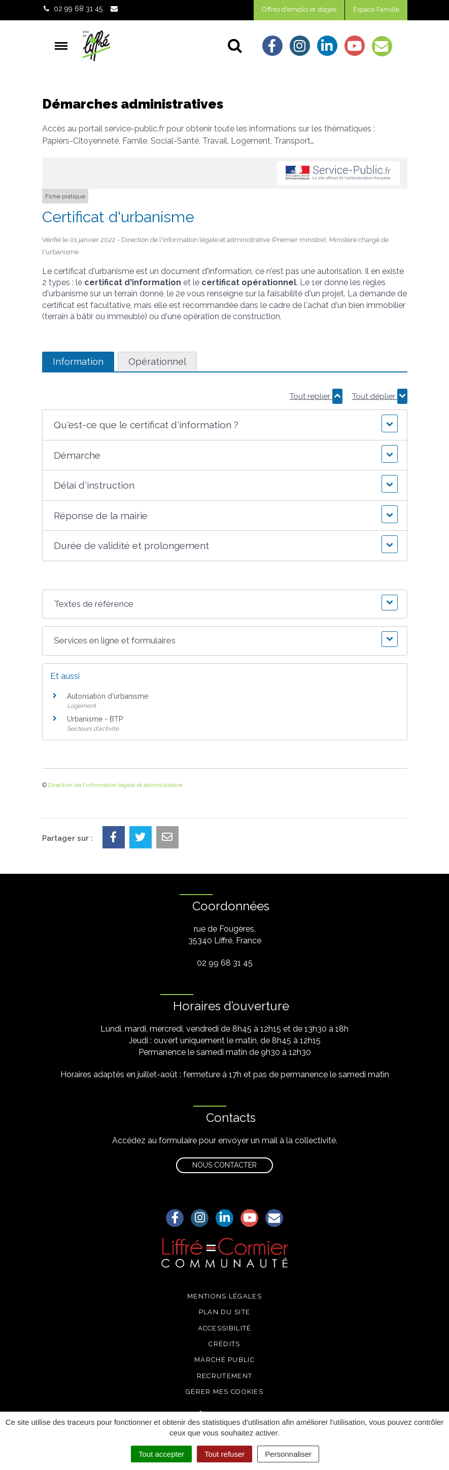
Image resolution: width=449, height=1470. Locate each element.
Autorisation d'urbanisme (107, 696)
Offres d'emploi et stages (299, 9)
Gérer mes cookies (224, 1391)
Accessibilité (225, 1328)
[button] (224, 425)
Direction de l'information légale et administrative (115, 785)
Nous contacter (224, 1165)
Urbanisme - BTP (95, 719)
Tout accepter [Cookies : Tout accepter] (161, 1454)
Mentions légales (224, 1296)
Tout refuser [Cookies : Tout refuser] (224, 1454)
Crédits (224, 1344)
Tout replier (316, 396)
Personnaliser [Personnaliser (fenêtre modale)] (288, 1454)
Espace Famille (376, 9)
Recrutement (224, 1376)
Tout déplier (379, 396)
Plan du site (225, 1312)
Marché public (224, 1359)
